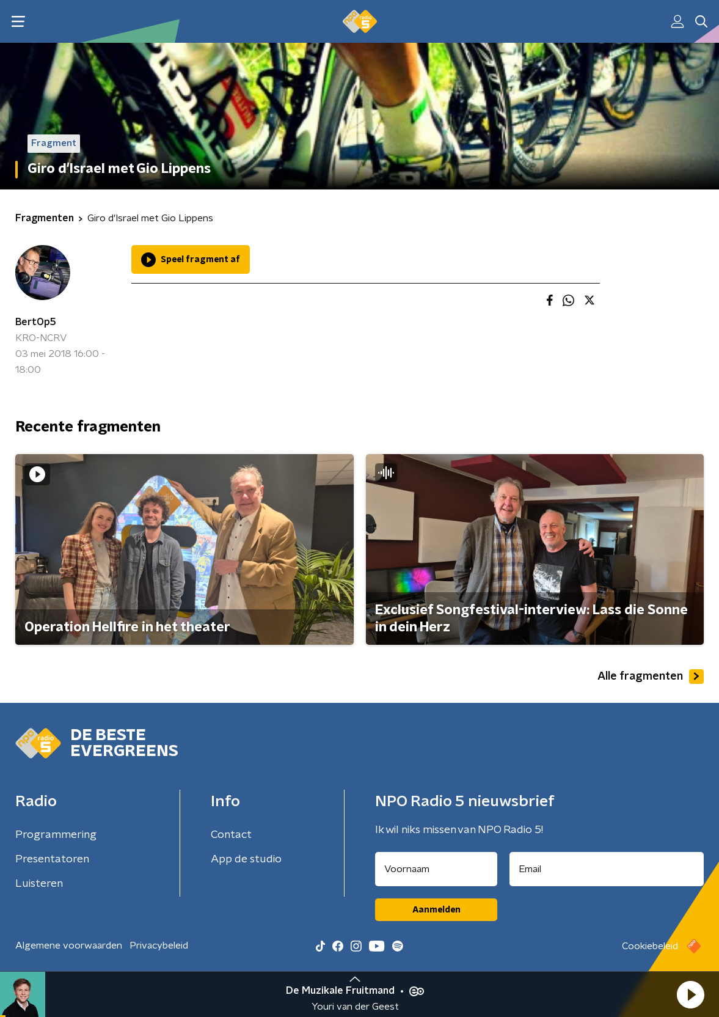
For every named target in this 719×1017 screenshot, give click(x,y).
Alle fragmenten (650, 676)
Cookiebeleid (650, 946)
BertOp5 (35, 322)
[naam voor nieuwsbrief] (436, 869)
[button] (690, 994)
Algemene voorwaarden (68, 945)
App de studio (246, 859)
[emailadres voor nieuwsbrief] (606, 869)
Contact (231, 834)
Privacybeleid (159, 945)
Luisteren (39, 883)
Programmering (56, 834)
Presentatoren (52, 859)
